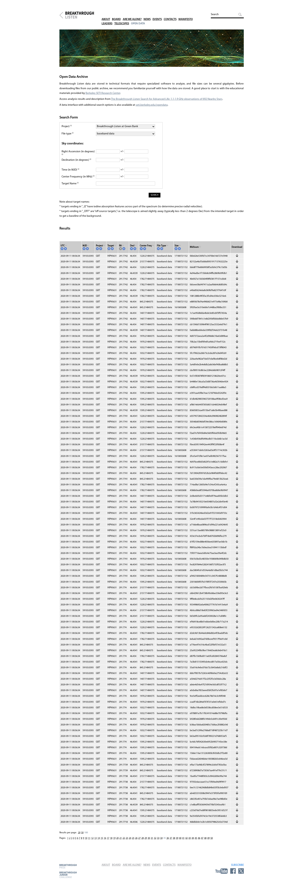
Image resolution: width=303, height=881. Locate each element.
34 (161, 842)
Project (67, 130)
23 (127, 842)
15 (102, 842)
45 (196, 842)
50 (82, 836)
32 (155, 842)
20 (79, 836)
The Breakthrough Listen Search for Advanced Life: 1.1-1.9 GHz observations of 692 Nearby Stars (166, 103)
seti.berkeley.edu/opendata (152, 108)
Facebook (233, 871)
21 (120, 842)
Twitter (241, 871)
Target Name (70, 187)
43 (189, 842)
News (151, 13)
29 (146, 842)
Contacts (175, 13)
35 (164, 842)
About (106, 13)
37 (171, 842)
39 (177, 842)
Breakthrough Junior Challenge (68, 874)
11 (89, 842)
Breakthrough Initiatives (61, 16)
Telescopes (123, 18)
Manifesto (192, 13)
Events (162, 13)
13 (95, 842)
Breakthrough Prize (68, 866)
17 (108, 842)
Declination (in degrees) (76, 163)
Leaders (107, 18)
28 (142, 842)
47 (202, 842)
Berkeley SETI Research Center (103, 97)
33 (158, 842)
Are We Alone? (135, 13)
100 (86, 836)
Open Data (141, 18)
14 (98, 842)
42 (186, 842)
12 (92, 842)
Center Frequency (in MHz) (78, 180)
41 (183, 842)
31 (152, 842)
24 (130, 842)
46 (199, 842)
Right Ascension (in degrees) (78, 157)
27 (139, 842)
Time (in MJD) (70, 173)
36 (168, 842)
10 (86, 842)
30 (149, 842)
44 (193, 842)
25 (133, 842)
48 (205, 842)
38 (174, 842)
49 (208, 842)
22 (124, 842)
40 (180, 842)
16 (105, 842)
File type (68, 137)
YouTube (221, 871)
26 (136, 842)
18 (111, 842)
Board (118, 13)
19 (114, 842)
